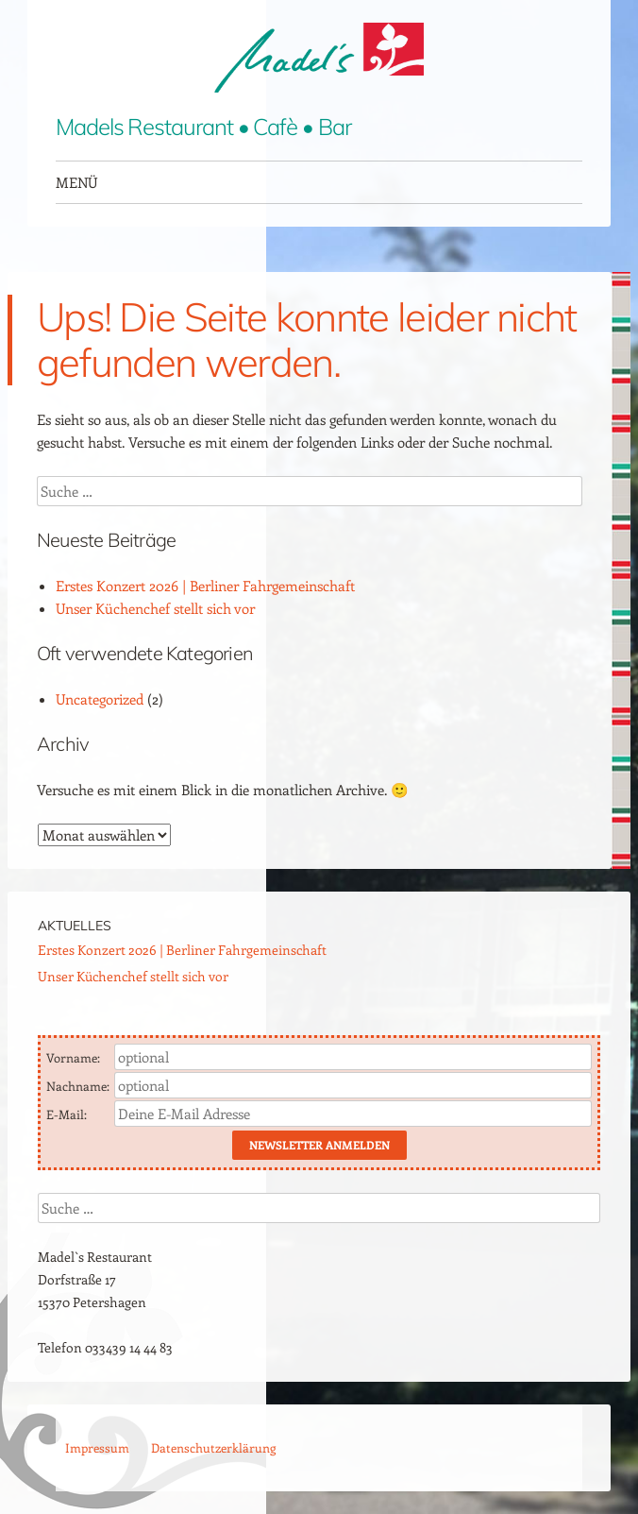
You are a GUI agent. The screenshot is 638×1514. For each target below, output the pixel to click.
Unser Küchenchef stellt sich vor (155, 608)
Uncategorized (99, 698)
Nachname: (79, 1086)
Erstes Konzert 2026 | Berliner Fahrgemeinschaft (205, 585)
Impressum (97, 1447)
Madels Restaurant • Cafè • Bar (203, 126)
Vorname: (74, 1057)
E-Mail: (68, 1114)
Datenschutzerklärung (213, 1447)
